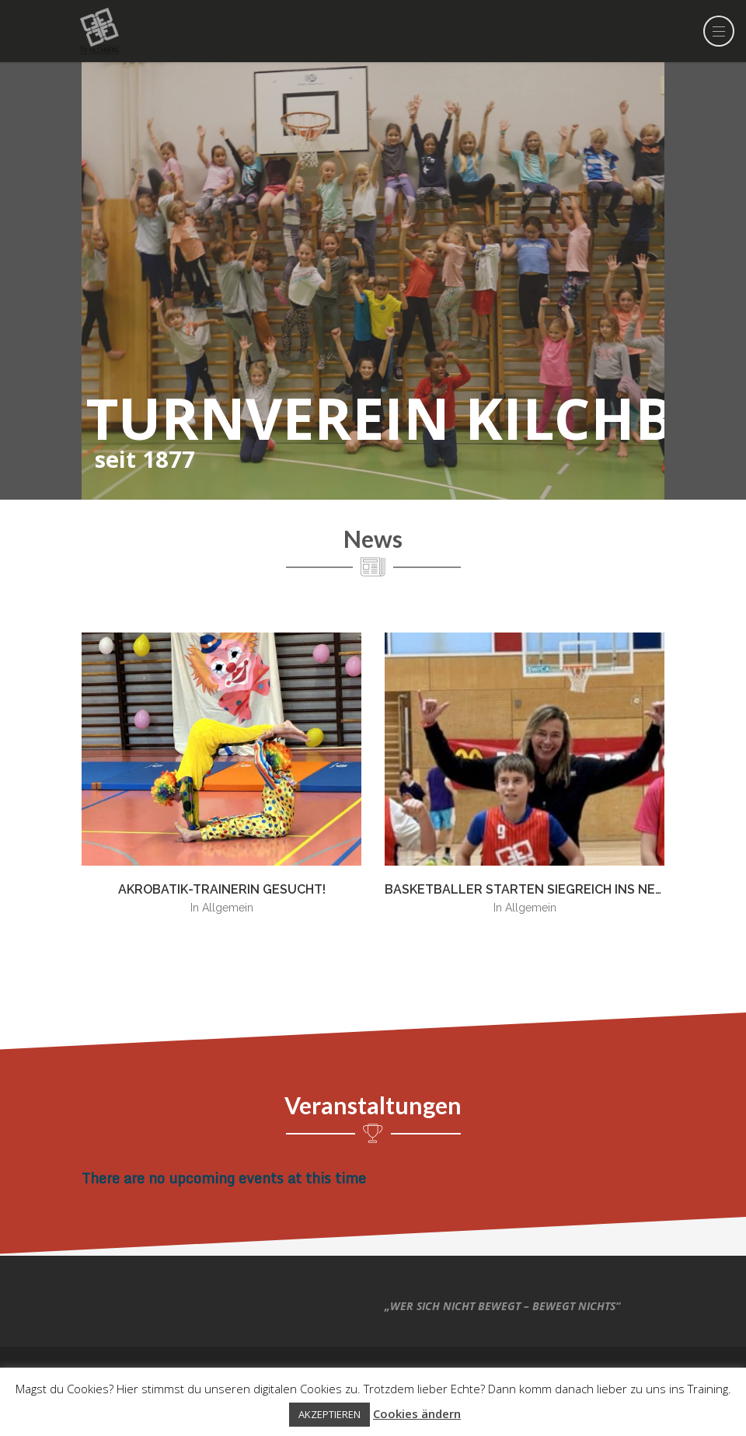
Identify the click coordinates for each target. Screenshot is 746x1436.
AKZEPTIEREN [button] (329, 1414)
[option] (221, 781)
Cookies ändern (417, 1413)
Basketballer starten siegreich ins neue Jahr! (547, 889)
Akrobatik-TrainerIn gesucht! (222, 889)
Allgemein (227, 907)
